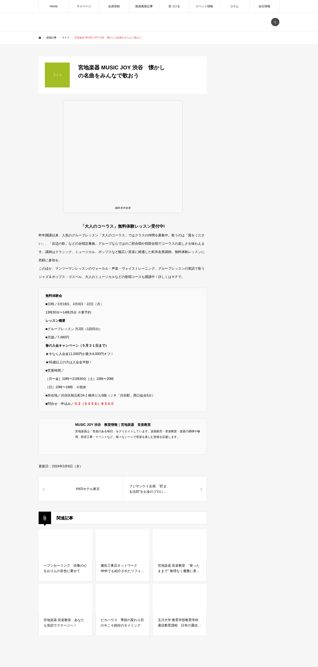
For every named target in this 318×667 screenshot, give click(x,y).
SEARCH (275, 22)
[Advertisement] (248, 381)
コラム (234, 6)
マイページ (84, 6)
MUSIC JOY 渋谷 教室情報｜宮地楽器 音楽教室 (113, 424)
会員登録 (114, 6)
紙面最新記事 (144, 6)
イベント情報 (204, 6)
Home (53, 6)
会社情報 (264, 6)
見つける (174, 6)
